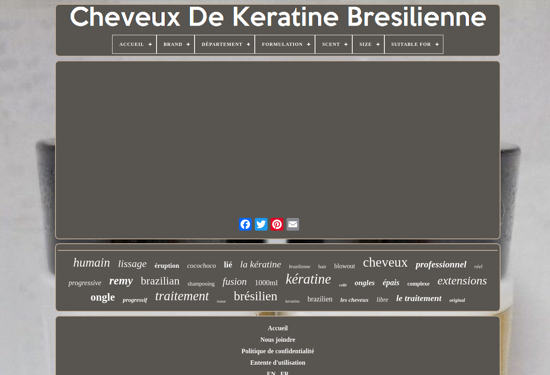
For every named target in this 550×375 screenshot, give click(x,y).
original (457, 300)
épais (391, 282)
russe (221, 301)
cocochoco (201, 265)
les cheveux (354, 300)
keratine (292, 301)
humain (91, 262)
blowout (344, 266)
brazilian (160, 281)
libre (382, 299)
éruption (167, 265)
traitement (182, 296)
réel (478, 266)
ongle (102, 297)
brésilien (255, 296)
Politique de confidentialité (277, 351)
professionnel (441, 264)
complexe (418, 284)
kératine (308, 279)
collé (343, 285)
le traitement (418, 298)
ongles (365, 282)
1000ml (266, 282)
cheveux (385, 262)
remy (121, 280)
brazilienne (299, 266)
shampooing (200, 284)
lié (228, 264)
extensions (462, 280)
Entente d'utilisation (277, 362)
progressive (85, 283)
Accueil (278, 328)
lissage (132, 263)
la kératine (260, 264)
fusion (235, 281)
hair (322, 266)
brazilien (319, 299)
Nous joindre (277, 339)
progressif (135, 300)
